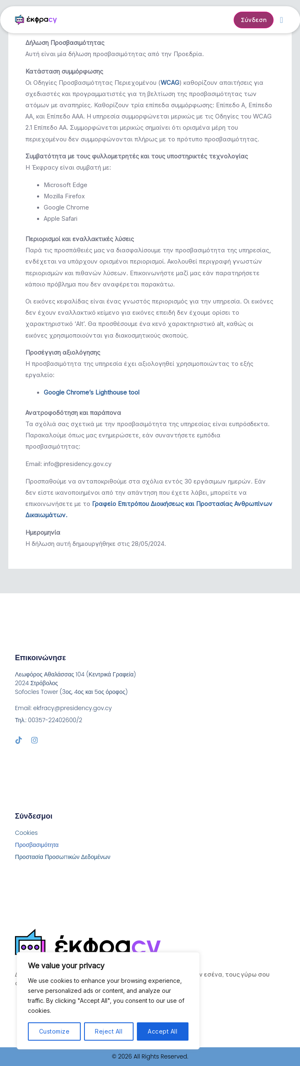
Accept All (162, 1031)
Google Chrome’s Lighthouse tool (91, 392)
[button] (281, 20)
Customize (54, 1031)
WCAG (170, 82)
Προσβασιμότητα (37, 845)
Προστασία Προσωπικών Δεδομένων (62, 857)
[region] (108, 1000)
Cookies (26, 833)
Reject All (108, 1031)
